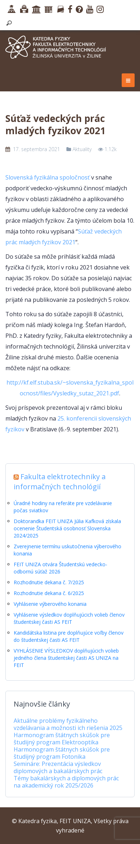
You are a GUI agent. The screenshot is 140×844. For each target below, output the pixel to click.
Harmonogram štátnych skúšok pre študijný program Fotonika (62, 753)
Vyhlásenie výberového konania (50, 603)
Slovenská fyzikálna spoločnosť (47, 177)
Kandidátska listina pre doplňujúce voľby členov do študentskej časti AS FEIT (68, 636)
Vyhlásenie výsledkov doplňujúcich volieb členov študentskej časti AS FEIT (69, 618)
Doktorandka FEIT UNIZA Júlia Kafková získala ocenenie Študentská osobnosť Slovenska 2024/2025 (67, 528)
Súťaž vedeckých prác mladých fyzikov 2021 (55, 124)
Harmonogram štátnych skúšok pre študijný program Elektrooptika (62, 738)
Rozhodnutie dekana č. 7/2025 (49, 582)
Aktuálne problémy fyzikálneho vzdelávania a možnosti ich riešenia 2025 (68, 724)
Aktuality (82, 149)
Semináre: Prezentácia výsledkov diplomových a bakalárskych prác (58, 767)
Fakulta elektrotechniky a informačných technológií (60, 481)
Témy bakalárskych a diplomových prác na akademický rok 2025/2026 (66, 781)
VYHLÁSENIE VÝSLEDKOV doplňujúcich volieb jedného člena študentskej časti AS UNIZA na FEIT (66, 657)
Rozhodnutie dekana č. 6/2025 (49, 593)
